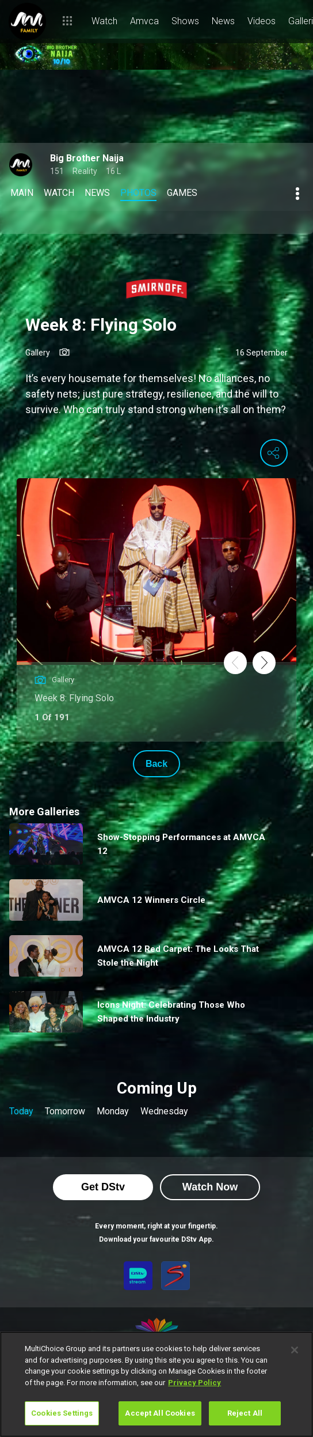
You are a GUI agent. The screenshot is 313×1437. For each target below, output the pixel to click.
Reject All (244, 1413)
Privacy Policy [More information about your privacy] (194, 1382)
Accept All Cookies (159, 1413)
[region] (156, 1384)
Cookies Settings (62, 1413)
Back (156, 764)
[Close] (294, 1350)
